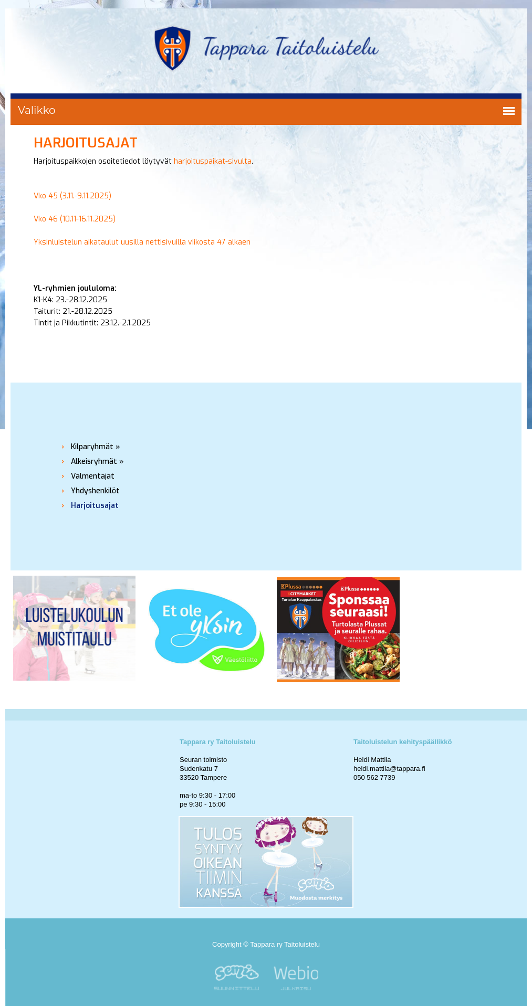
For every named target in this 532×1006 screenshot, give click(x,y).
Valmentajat (92, 476)
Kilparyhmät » (95, 447)
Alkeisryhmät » (97, 462)
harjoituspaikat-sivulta (213, 161)
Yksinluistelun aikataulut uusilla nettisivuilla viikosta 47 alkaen (142, 242)
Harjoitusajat (95, 506)
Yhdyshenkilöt (95, 491)
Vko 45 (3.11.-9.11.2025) (72, 196)
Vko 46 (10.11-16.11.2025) (75, 219)
